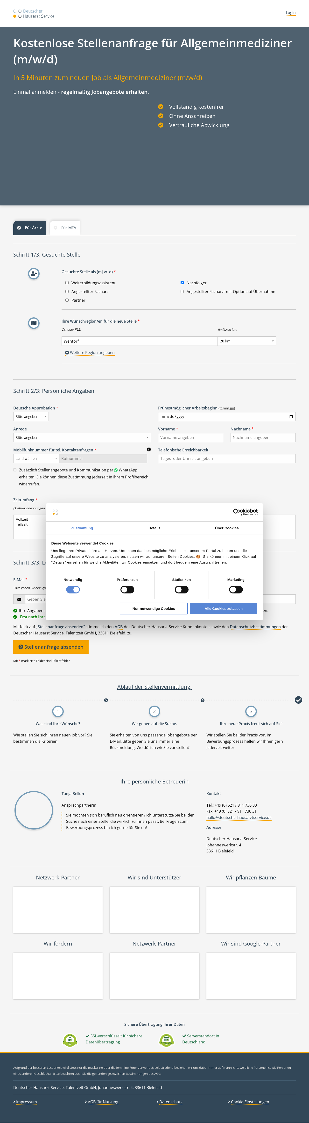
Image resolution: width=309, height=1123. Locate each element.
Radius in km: (227, 329)
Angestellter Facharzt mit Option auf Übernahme (228, 291)
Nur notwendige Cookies (154, 608)
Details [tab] (154, 528)
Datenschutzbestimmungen (255, 626)
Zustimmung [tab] (82, 528)
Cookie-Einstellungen (250, 1101)
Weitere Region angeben (90, 352)
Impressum (26, 1101)
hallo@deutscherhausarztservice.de (239, 817)
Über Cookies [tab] (227, 528)
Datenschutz (170, 1101)
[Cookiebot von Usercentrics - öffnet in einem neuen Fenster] (237, 512)
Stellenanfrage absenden (51, 647)
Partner (75, 300)
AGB (119, 626)
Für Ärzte (33, 227)
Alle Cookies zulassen (224, 608)
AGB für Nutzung (103, 1101)
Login (291, 12)
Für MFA (68, 227)
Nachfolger (194, 283)
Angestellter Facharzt (87, 291)
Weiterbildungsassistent (90, 283)
